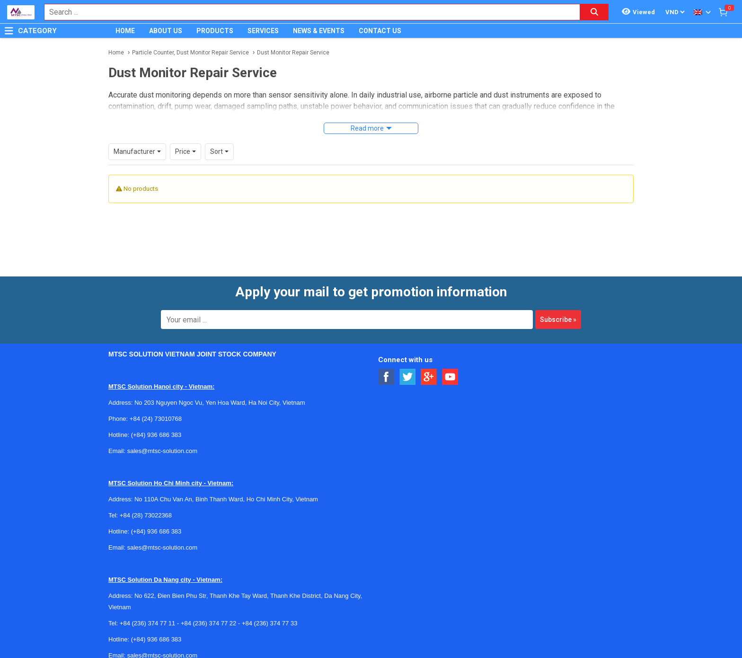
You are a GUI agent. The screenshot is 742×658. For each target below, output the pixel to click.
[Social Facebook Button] (386, 377)
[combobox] (307, 12)
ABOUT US (165, 31)
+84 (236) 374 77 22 (208, 623)
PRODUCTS (214, 31)
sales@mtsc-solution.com (162, 450)
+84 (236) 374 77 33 (269, 623)
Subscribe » (558, 319)
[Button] (9, 31)
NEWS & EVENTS (318, 31)
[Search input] (307, 12)
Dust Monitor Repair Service (293, 52)
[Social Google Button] (429, 377)
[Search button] (594, 12)
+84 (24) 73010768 (156, 418)
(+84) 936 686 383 (156, 434)
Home (116, 52)
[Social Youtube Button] (450, 377)
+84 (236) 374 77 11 (147, 623)
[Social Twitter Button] (407, 377)
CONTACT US (380, 31)
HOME (125, 31)
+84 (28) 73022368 (146, 515)
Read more (367, 128)
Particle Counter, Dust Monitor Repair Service (190, 52)
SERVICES (263, 31)
